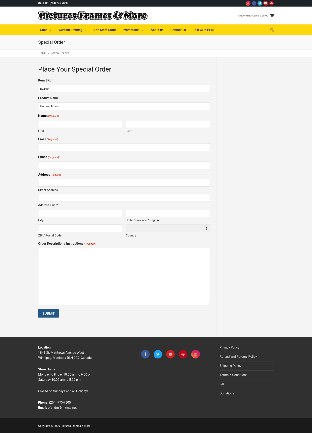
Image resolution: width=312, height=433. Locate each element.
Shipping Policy (230, 366)
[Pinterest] (271, 3)
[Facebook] (254, 3)
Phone (48, 157)
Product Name (48, 98)
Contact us (178, 30)
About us (157, 30)
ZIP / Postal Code (49, 235)
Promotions (133, 30)
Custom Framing (73, 30)
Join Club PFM (203, 30)
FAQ (222, 384)
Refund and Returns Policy (238, 356)
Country (131, 235)
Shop (46, 30)
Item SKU (45, 80)
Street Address (48, 190)
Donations (227, 393)
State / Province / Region (142, 220)
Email (48, 139)
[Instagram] (248, 3)
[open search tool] (272, 30)
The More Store (105, 30)
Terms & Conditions (234, 375)
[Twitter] (259, 3)
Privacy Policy (229, 347)
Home (42, 53)
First (41, 131)
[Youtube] (265, 3)
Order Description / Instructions (67, 244)
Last (129, 131)
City (40, 220)
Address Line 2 (48, 205)
